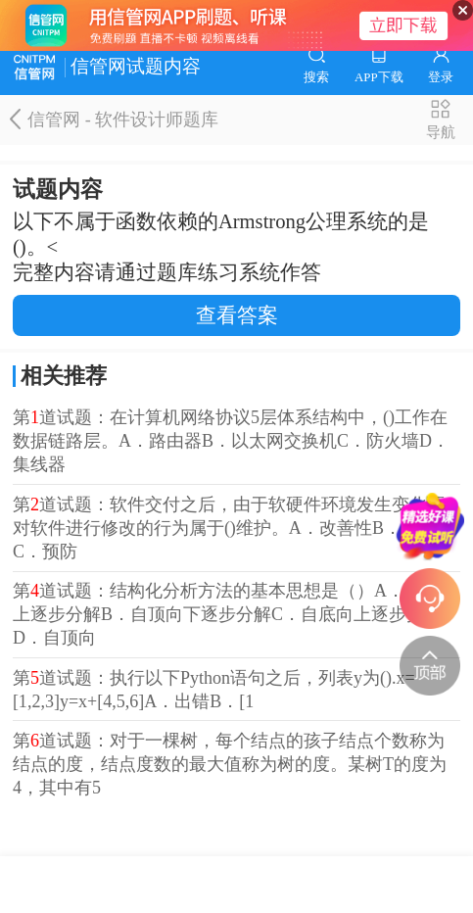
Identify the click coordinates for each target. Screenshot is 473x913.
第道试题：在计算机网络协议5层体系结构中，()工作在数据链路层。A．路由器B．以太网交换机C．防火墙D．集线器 (231, 441)
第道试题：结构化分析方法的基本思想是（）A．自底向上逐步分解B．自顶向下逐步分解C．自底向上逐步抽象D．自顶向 (235, 614)
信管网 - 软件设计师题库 (114, 119)
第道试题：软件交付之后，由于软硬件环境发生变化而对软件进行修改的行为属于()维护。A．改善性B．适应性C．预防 (233, 528)
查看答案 (237, 315)
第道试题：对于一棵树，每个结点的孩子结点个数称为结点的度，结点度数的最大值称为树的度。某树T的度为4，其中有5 (230, 764)
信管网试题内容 (107, 66)
